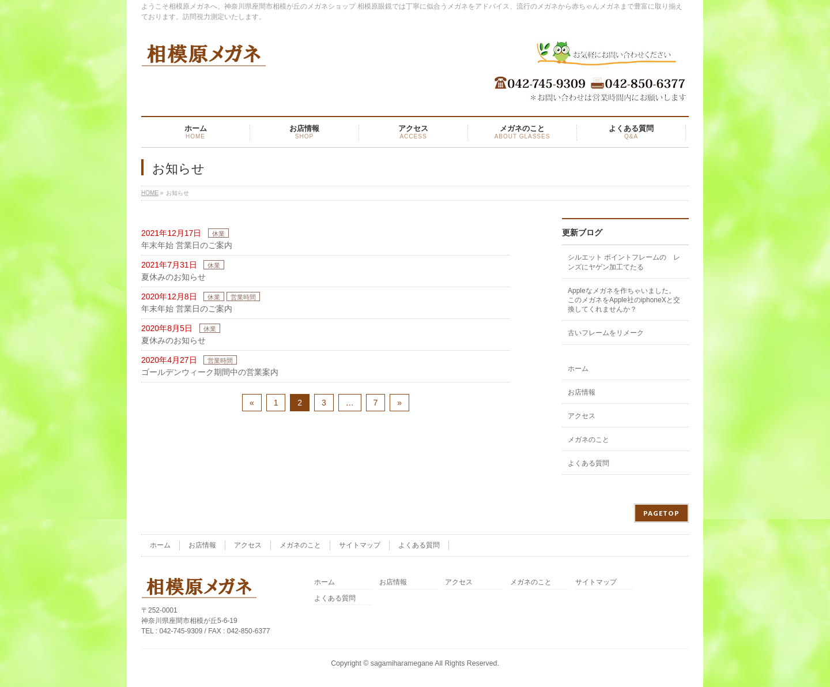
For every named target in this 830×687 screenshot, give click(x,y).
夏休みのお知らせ (173, 276)
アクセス (581, 416)
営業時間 (243, 297)
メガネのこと (588, 440)
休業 (218, 233)
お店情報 (581, 392)
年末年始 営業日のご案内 (186, 245)
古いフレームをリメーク (606, 333)
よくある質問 (588, 463)
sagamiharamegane (402, 663)
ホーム (578, 369)
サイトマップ (359, 545)
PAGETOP (661, 513)
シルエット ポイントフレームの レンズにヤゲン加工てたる (624, 262)
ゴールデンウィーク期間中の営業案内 (209, 372)
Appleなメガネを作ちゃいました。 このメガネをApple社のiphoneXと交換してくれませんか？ (625, 300)
